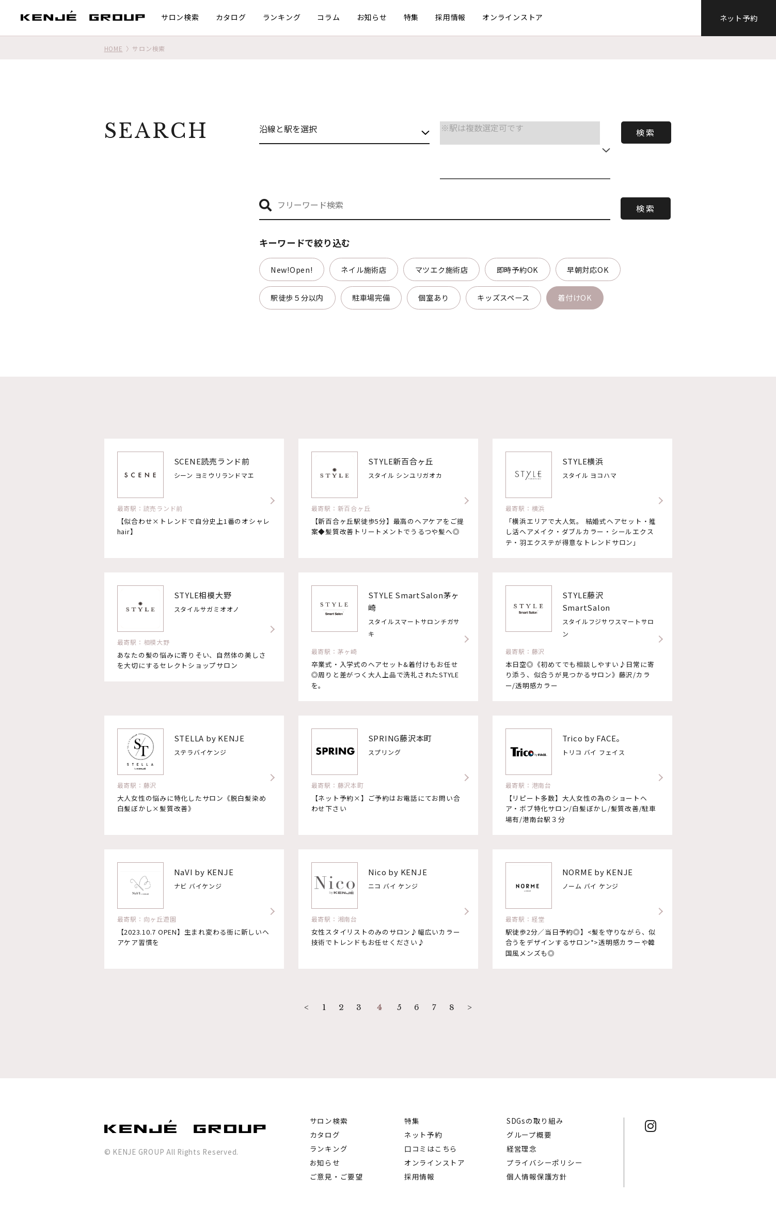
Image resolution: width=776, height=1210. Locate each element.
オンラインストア (512, 17)
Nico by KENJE (397, 871)
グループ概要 (529, 1126)
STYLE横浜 (583, 461)
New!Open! (292, 269)
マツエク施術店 (441, 269)
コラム (329, 17)
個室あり (433, 297)
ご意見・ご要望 (336, 1168)
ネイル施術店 (364, 269)
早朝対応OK (588, 269)
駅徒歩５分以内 (297, 297)
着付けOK (575, 297)
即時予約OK (518, 269)
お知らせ (372, 17)
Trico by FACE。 (593, 738)
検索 (646, 132)
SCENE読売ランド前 (212, 461)
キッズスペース (503, 297)
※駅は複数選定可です (520, 127)
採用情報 (450, 17)
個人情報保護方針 (536, 1168)
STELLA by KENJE (209, 738)
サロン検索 (180, 17)
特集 (411, 17)
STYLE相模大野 (203, 595)
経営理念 (521, 1140)
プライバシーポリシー (544, 1154)
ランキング (282, 17)
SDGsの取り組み (535, 1112)
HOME (113, 48)
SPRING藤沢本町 (400, 738)
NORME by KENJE (598, 871)
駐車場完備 (371, 297)
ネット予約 (739, 17)
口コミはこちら (430, 1140)
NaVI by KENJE (204, 871)
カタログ (231, 17)
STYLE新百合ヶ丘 (401, 461)
